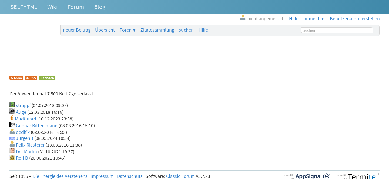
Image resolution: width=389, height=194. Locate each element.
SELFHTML (24, 7)
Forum (76, 7)
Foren (126, 30)
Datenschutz (130, 176)
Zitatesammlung (157, 30)
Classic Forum (180, 176)
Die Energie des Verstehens (60, 176)
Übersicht (105, 30)
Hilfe (203, 30)
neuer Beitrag (76, 30)
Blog (99, 7)
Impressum (102, 176)
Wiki (52, 7)
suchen (186, 30)
